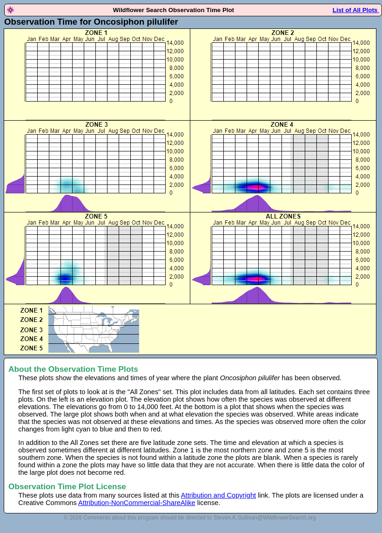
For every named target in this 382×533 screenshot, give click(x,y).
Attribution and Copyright (218, 495)
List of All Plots (356, 10)
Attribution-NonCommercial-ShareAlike (136, 502)
